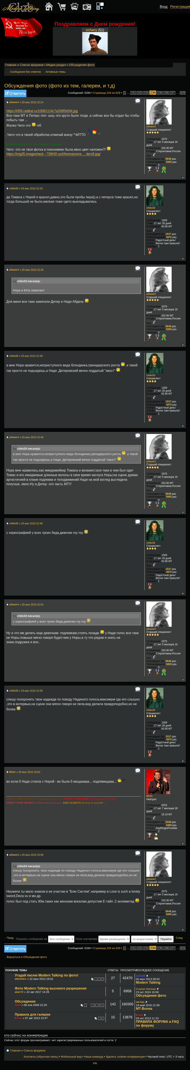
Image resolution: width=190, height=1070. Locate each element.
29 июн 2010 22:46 (32, 437)
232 (139, 92)
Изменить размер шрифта (177, 65)
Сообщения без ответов (25, 71)
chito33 (13, 188)
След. (179, 937)
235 (160, 92)
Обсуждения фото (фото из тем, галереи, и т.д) (59, 85)
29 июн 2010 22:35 (32, 269)
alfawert (14, 102)
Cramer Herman (146, 989)
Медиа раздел (56, 65)
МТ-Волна (144, 1008)
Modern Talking (148, 982)
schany (91, 30)
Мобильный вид (182, 65)
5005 (169, 162)
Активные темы (55, 71)
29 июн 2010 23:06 (32, 854)
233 (146, 92)
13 (93, 1005)
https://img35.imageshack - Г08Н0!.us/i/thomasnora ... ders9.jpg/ (53, 154)
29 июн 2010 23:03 (29, 772)
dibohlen (20, 978)
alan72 (19, 992)
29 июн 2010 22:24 (32, 102)
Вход (163, 6)
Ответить (15, 93)
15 (102, 1005)
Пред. (10, 937)
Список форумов (31, 65)
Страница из (106, 92)
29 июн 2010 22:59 (32, 690)
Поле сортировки (103, 938)
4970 (169, 237)
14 (97, 1005)
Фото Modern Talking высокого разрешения (51, 988)
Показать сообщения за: (45, 938)
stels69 (140, 976)
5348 (168, 822)
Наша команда (93, 1056)
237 (172, 92)
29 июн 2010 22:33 (32, 188)
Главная (10, 65)
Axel (18, 1005)
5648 (168, 158)
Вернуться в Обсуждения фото (27, 957)
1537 (168, 234)
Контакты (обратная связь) (41, 1056)
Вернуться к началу (182, 177)
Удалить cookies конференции (125, 1056)
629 (182, 92)
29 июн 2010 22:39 (32, 356)
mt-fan (140, 1002)
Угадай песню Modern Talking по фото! (46, 975)
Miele (12, 772)
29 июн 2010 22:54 (32, 604)
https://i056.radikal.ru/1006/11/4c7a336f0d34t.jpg (42, 111)
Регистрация (180, 6)
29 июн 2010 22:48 (32, 523)
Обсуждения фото (82, 65)
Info (95, 1063)
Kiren (18, 1018)
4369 (169, 825)
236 (166, 92)
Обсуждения (25, 1001)
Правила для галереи (32, 1014)
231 (133, 92)
